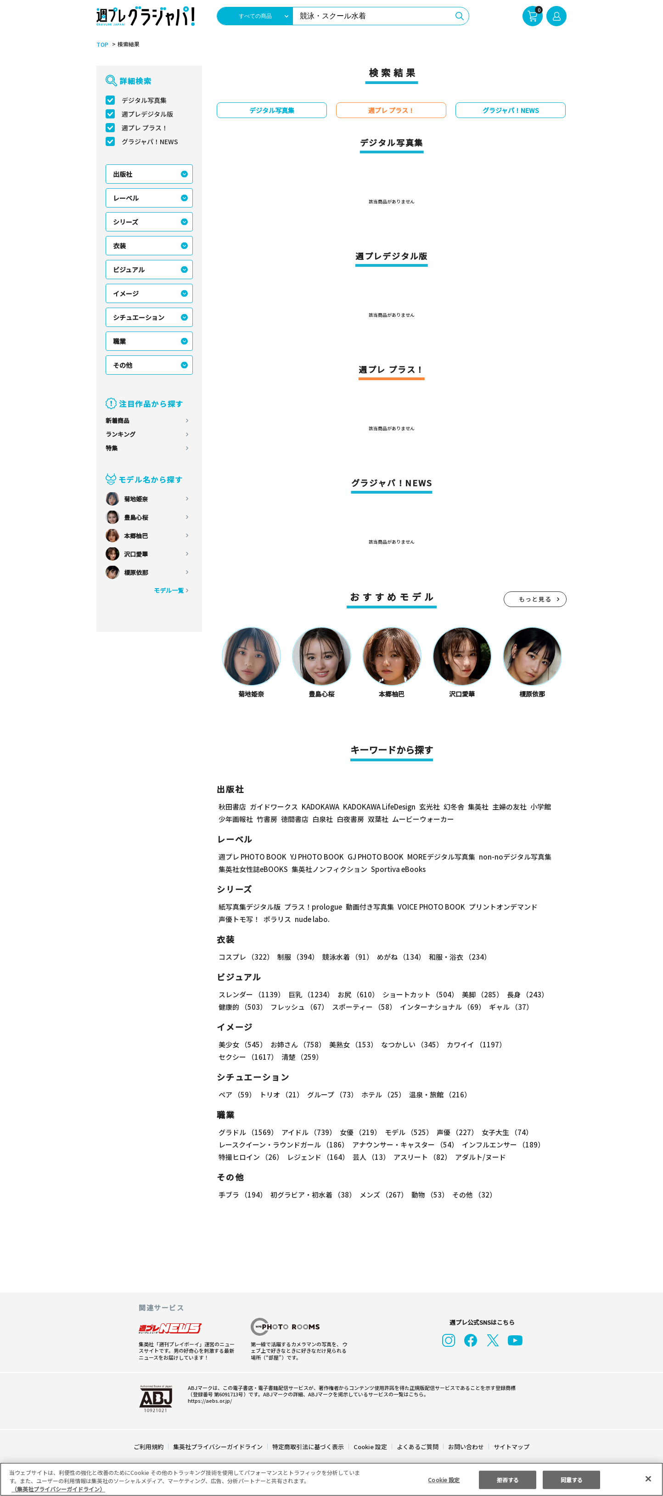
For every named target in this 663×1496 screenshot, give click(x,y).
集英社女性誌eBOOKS (253, 869)
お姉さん (297, 1045)
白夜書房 (350, 819)
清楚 (301, 1057)
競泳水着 (346, 957)
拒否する (508, 1479)
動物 (429, 1195)
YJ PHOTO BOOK (319, 857)
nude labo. (311, 919)
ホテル (384, 1095)
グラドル (248, 1132)
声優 (455, 1132)
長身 (525, 995)
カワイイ (474, 1045)
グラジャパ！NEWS (151, 142)
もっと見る (535, 599)
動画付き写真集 (366, 907)
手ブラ (242, 1195)
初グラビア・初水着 (312, 1195)
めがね (400, 957)
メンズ (383, 1195)
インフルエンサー (503, 1145)
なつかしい (411, 1045)
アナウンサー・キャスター (406, 1145)
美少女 (242, 1045)
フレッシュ (299, 1007)
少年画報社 (236, 819)
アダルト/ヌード (480, 1157)
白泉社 (322, 819)
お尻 (356, 995)
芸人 (370, 1157)
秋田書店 (232, 807)
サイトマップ (511, 1447)
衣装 (119, 246)
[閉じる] (648, 1479)
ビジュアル (129, 270)
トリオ (281, 1095)
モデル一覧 (169, 590)
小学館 (543, 807)
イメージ (126, 294)
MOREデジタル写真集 (445, 857)
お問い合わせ (465, 1447)
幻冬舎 (456, 807)
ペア (237, 1095)
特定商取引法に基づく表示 (308, 1447)
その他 (122, 365)
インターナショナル (442, 1007)
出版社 (122, 174)
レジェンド (317, 1157)
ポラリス (277, 919)
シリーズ (126, 222)
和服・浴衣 (458, 957)
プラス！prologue (311, 907)
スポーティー (364, 1007)
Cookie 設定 (370, 1447)
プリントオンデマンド (501, 907)
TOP (101, 45)
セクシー (248, 1057)
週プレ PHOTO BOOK (253, 857)
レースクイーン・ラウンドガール (284, 1145)
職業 (119, 341)
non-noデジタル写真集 (519, 857)
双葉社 (378, 819)
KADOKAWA (321, 807)
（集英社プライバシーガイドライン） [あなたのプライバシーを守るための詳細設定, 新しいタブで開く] (58, 1489)
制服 (297, 957)
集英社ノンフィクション (330, 869)
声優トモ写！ (239, 919)
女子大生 (505, 1132)
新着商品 (117, 420)
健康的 (242, 1007)
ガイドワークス (274, 807)
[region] (331, 1479)
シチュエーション (138, 317)
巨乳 (310, 995)
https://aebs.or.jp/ (207, 1401)
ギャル (511, 1007)
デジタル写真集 (144, 100)
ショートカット (418, 995)
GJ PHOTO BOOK (379, 857)
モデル (408, 1132)
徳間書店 (295, 819)
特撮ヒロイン (251, 1157)
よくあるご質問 (417, 1447)
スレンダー (251, 995)
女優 (359, 1132)
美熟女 (352, 1045)
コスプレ (246, 957)
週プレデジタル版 (147, 114)
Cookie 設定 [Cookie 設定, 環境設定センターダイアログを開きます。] (443, 1479)
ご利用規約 (149, 1447)
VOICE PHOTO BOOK (428, 907)
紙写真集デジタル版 (250, 907)
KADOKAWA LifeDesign (381, 807)
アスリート (422, 1157)
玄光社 (431, 807)
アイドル (308, 1132)
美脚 (480, 995)
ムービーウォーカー (423, 819)
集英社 (480, 807)
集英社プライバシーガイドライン (218, 1447)
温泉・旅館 (440, 1095)
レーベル (126, 198)
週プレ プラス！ (145, 128)
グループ (332, 1095)
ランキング (120, 434)
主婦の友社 (511, 807)
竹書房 (267, 819)
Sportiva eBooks (396, 869)
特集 (112, 448)
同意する (572, 1479)
